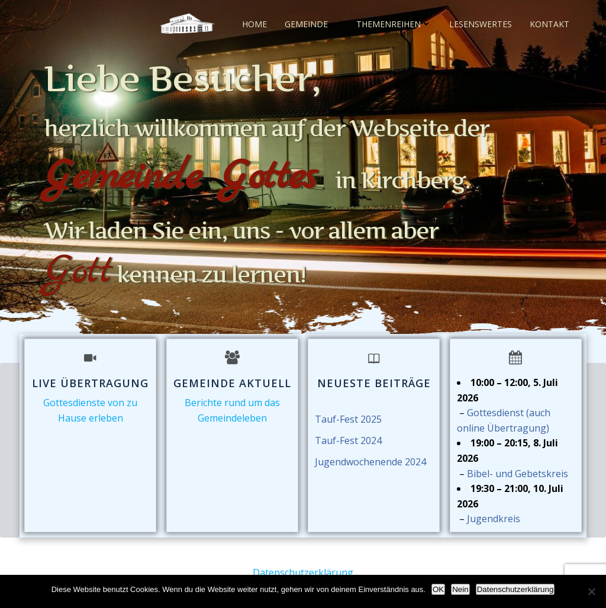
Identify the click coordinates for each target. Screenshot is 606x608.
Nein (460, 589)
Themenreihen (393, 23)
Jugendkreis (493, 520)
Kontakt (549, 23)
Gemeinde (312, 23)
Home (254, 23)
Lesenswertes (480, 23)
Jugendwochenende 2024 (370, 462)
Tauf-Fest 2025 (348, 420)
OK (438, 589)
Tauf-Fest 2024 (348, 441)
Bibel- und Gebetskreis (517, 474)
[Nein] (591, 591)
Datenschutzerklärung (303, 572)
